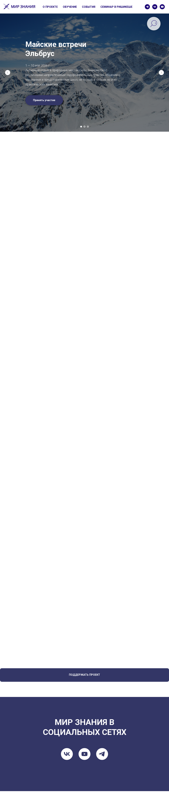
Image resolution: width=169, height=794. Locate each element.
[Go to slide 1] (81, 126)
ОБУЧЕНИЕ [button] (70, 6)
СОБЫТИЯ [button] (88, 6)
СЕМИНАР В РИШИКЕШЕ (116, 6)
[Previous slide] (7, 72)
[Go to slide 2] (84, 126)
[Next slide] (161, 72)
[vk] (154, 6)
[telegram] (147, 6)
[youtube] (162, 6)
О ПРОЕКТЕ (50, 6)
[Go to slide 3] (88, 126)
